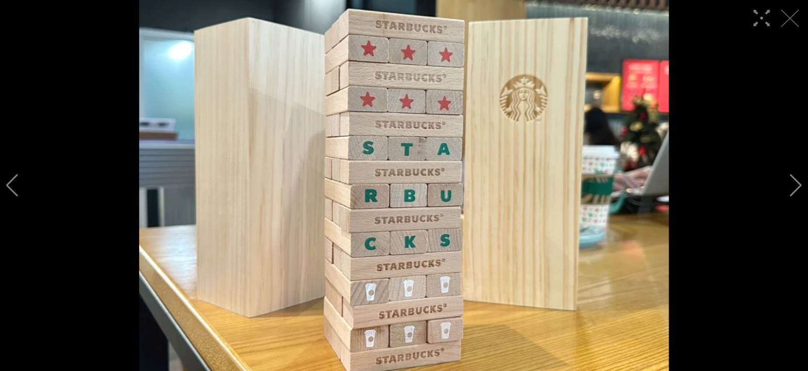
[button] (12, 185)
